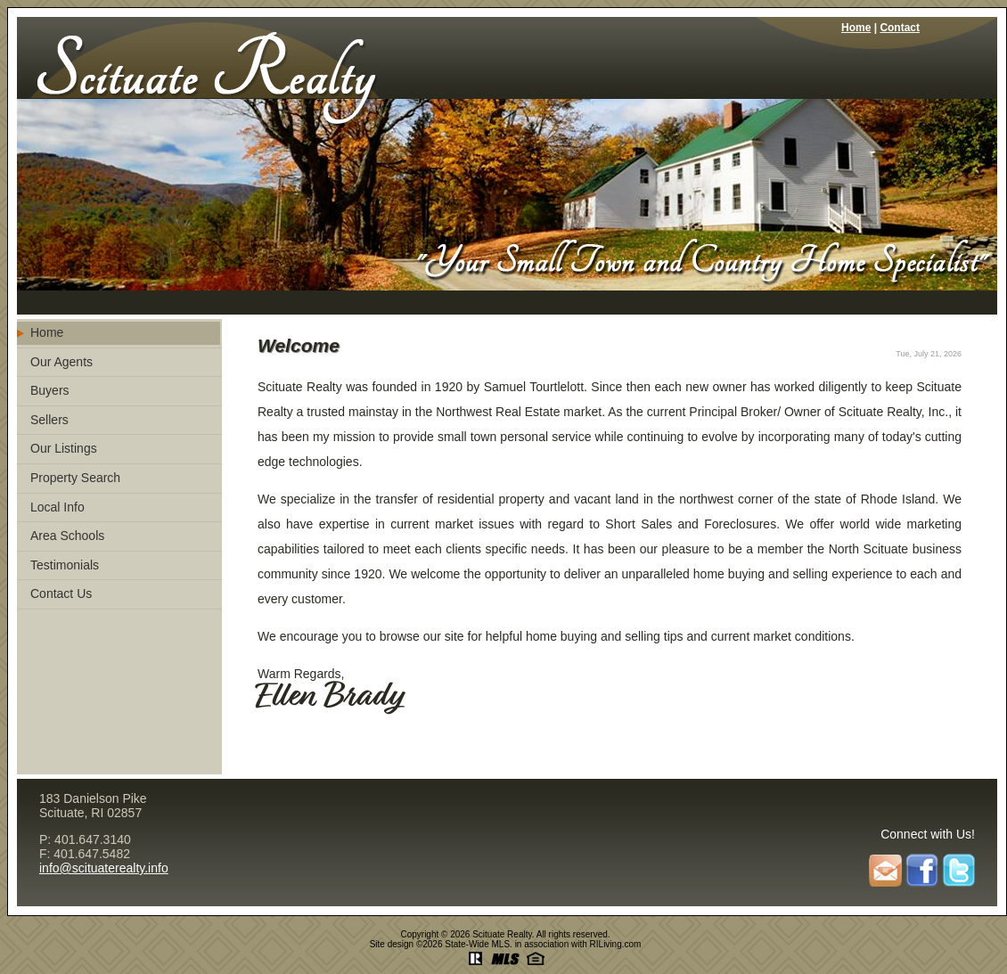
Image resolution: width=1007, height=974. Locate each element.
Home (856, 27)
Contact (900, 27)
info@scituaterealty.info (103, 868)
